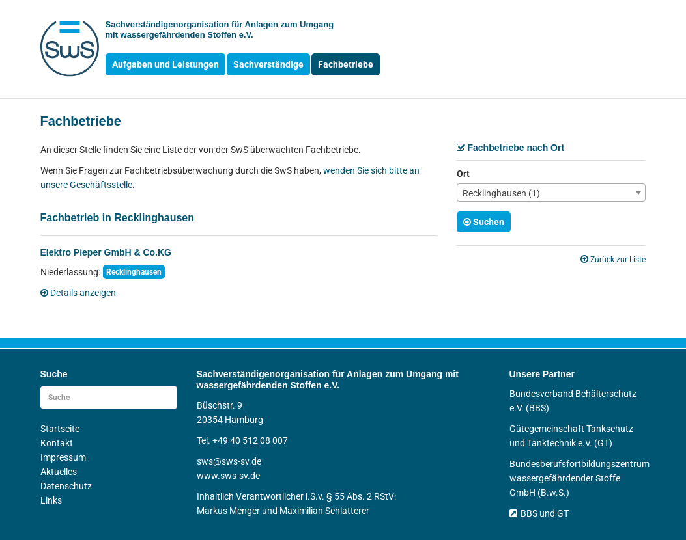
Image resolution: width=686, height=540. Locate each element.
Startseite (59, 429)
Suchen (483, 222)
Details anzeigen (78, 293)
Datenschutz (66, 486)
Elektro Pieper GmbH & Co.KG (105, 252)
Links (51, 500)
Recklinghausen (134, 272)
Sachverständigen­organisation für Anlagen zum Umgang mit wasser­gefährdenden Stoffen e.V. (220, 30)
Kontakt (56, 443)
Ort (463, 174)
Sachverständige (268, 64)
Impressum (63, 457)
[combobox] (551, 192)
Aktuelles (58, 471)
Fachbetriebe (345, 64)
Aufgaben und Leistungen (165, 64)
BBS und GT (539, 513)
